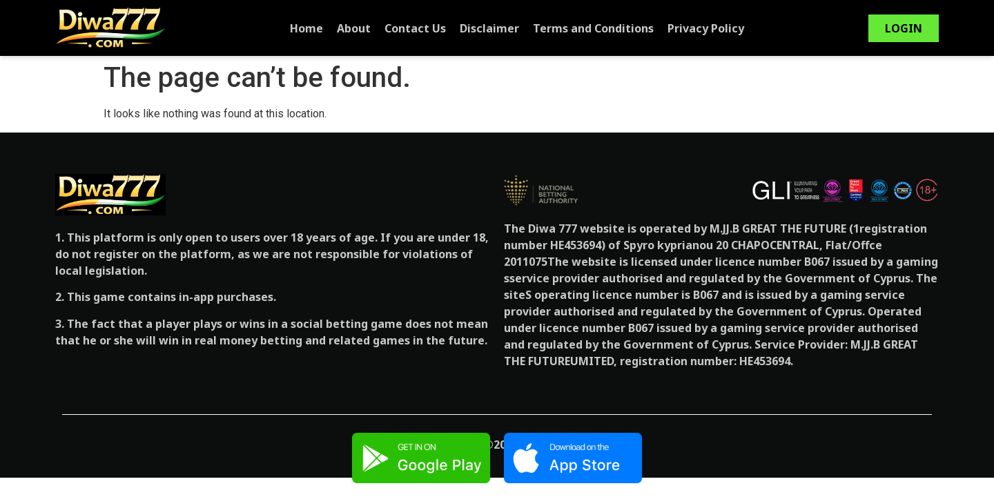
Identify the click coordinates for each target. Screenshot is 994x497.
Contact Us (415, 28)
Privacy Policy (705, 28)
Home (306, 28)
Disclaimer (489, 28)
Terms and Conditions (593, 28)
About (354, 28)
